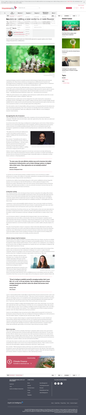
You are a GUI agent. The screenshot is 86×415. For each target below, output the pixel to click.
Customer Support (73, 403)
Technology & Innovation (44, 385)
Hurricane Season (31, 387)
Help (83, 7)
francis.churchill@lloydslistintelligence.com (21, 34)
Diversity (29, 385)
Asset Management (43, 383)
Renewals (41, 387)
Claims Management (44, 392)
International (11, 15)
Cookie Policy (70, 1)
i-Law (11, 386)
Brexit (29, 383)
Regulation (30, 395)
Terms (68, 403)
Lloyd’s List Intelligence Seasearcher (16, 388)
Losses (29, 392)
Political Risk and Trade (44, 390)
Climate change (19, 15)
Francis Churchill (19, 32)
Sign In (77, 7)
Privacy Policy (63, 403)
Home (52, 403)
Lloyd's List (12, 384)
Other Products (81, 5)
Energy (29, 390)
